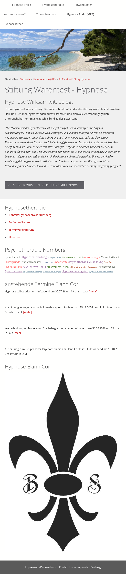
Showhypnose (47, 262)
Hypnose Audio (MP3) (44, 79)
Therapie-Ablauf (110, 257)
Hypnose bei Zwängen (32, 271)
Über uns (14, 237)
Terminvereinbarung (21, 230)
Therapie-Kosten (54, 257)
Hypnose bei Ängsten (75, 271)
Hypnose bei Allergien (52, 271)
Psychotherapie (79, 262)
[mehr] (93, 291)
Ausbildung (96, 262)
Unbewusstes (61, 261)
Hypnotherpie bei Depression (84, 266)
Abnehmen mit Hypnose (59, 266)
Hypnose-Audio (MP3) (73, 257)
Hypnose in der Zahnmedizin (101, 271)
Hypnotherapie (13, 257)
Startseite (25, 79)
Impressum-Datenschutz (40, 567)
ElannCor (108, 262)
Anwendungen (92, 257)
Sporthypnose (13, 271)
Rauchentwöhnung (34, 266)
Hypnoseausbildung (34, 257)
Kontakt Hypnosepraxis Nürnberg (30, 215)
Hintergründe (12, 261)
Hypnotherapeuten (31, 261)
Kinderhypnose (107, 266)
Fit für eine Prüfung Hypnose (74, 79)
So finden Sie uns (19, 222)
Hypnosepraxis (13, 266)
